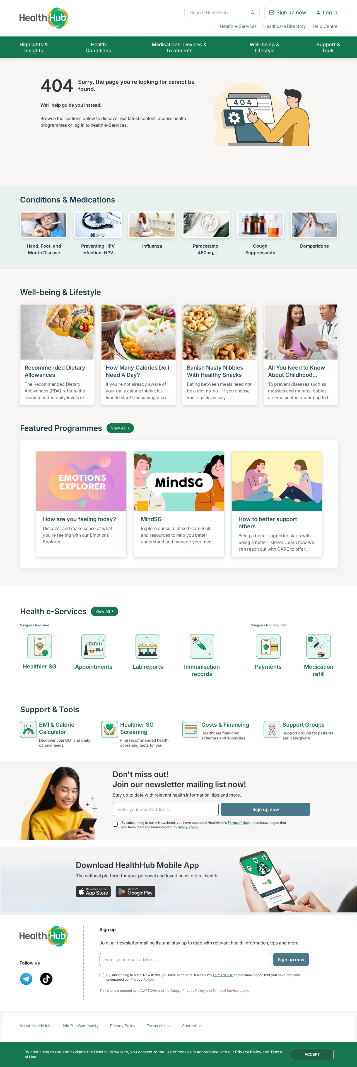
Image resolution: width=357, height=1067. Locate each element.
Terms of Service (226, 990)
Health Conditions (98, 47)
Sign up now (291, 12)
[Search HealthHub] (222, 12)
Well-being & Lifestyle (264, 47)
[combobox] (222, 12)
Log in (330, 12)
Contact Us (192, 1025)
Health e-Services (238, 26)
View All (120, 428)
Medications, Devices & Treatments (179, 47)
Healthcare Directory (284, 26)
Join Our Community (80, 1025)
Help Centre (325, 26)
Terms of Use (238, 823)
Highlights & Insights (34, 47)
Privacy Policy (186, 827)
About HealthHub (35, 1025)
